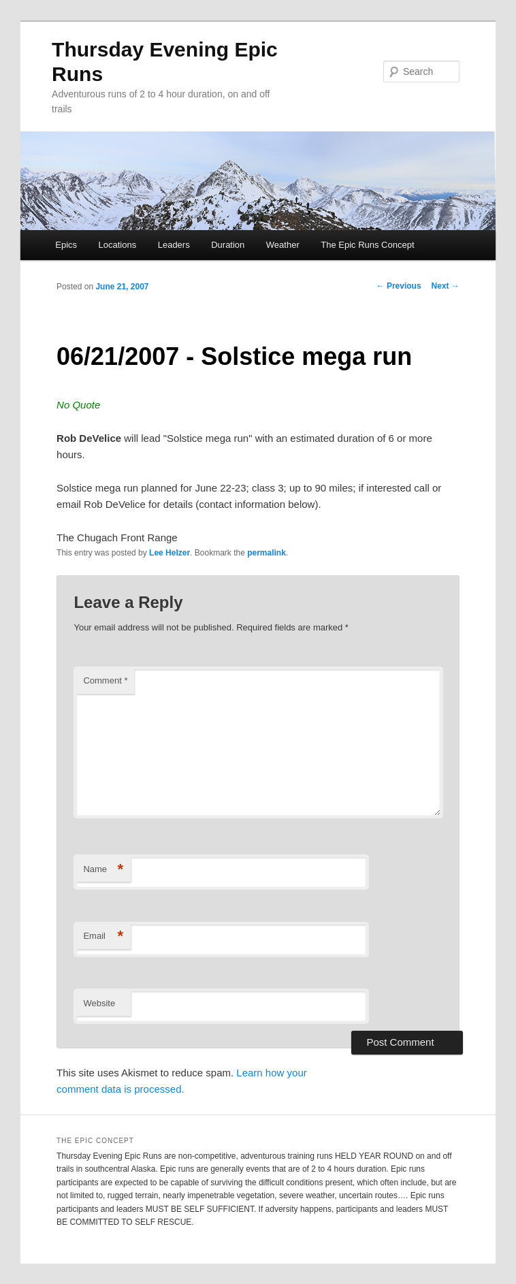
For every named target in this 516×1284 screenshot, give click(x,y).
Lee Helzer (169, 553)
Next (445, 286)
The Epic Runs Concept (367, 245)
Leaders (174, 245)
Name (103, 870)
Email (103, 936)
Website (99, 1003)
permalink (266, 553)
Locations (118, 245)
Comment (105, 680)
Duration (227, 245)
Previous (398, 286)
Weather (283, 245)
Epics (66, 245)
